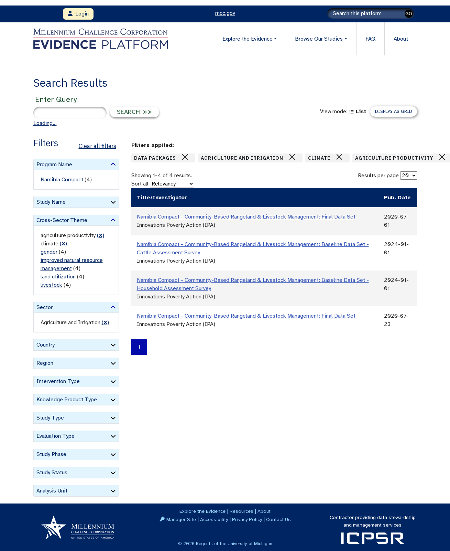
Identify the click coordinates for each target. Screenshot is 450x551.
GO (408, 14)
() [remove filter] (100, 235)
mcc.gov (225, 13)
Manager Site (181, 519)
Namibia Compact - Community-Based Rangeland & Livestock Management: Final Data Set (246, 216)
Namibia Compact (62, 179)
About (401, 38)
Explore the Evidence (202, 511)
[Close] (185, 157)
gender (49, 251)
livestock (51, 285)
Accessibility (214, 519)
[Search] (370, 13)
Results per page (378, 175)
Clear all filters (97, 145)
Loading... (45, 123)
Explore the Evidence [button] (247, 38)
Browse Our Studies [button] (319, 38)
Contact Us (278, 519)
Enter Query (56, 99)
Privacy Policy (247, 519)
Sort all (140, 183)
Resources (241, 511)
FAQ (370, 38)
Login (78, 13)
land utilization (58, 276)
